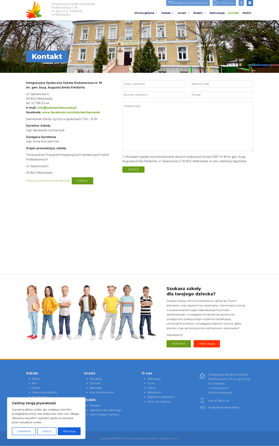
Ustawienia (24, 431)
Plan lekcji (96, 379)
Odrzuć (46, 431)
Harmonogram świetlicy (105, 415)
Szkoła (167, 13)
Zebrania (95, 405)
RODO (247, 13)
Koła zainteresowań (102, 392)
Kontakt (233, 13)
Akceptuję (69, 431)
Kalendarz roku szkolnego (106, 410)
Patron (151, 388)
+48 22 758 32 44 (219, 401)
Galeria (36, 388)
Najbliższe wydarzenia (161, 397)
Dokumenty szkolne (45, 392)
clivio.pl (174, 438)
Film (34, 383)
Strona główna (146, 13)
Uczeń (184, 13)
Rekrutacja (217, 13)
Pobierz (83, 180)
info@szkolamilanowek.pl (186, 3)
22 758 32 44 (224, 3)
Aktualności (154, 392)
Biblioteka (96, 388)
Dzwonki (95, 383)
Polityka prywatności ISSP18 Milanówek (48, 180)
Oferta (36, 379)
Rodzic (199, 13)
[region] (46, 418)
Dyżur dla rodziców (159, 401)
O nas (151, 383)
